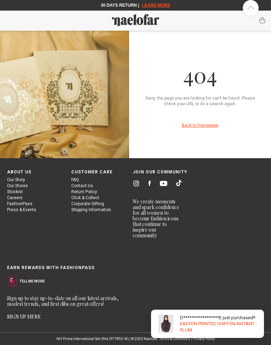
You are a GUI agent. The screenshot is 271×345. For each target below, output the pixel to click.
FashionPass (19, 203)
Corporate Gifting (87, 203)
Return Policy (84, 191)
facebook (148, 184)
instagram (135, 184)
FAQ (75, 179)
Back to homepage (200, 125)
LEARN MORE (156, 5)
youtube (162, 185)
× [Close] (254, 317)
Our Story (16, 179)
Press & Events (21, 209)
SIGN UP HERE (24, 316)
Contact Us (82, 185)
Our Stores (17, 185)
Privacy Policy (204, 339)
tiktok (177, 184)
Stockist (15, 191)
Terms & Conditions (174, 339)
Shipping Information (91, 209)
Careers (15, 197)
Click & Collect (85, 197)
